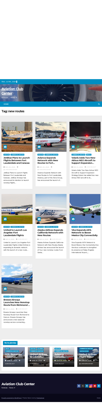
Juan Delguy (90, 167)
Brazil (7, 348)
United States (84, 351)
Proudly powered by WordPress (11, 398)
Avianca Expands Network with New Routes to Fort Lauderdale (47, 161)
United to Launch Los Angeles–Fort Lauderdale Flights (15, 233)
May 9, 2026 (10, 239)
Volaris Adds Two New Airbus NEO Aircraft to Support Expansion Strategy (83, 161)
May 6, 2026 (78, 239)
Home (6, 104)
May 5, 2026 (10, 309)
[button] (99, 104)
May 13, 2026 (78, 167)
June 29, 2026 (12, 360)
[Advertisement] (51, 14)
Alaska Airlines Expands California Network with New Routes (50, 233)
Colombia (40, 348)
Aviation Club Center (18, 384)
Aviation (6, 154)
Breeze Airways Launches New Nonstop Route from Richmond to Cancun (16, 303)
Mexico (89, 154)
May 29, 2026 (10, 167)
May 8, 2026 (44, 239)
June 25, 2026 (61, 360)
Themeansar (40, 398)
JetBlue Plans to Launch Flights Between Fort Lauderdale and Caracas (16, 160)
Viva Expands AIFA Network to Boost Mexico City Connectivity (85, 233)
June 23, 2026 (86, 360)
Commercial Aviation (17, 154)
